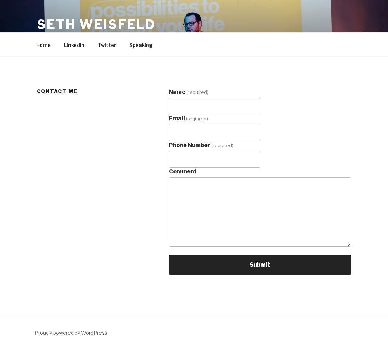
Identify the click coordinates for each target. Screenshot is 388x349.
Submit (260, 264)
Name (188, 92)
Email (188, 118)
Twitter (107, 45)
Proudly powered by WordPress (71, 333)
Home (43, 45)
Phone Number (201, 145)
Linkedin (74, 45)
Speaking (141, 45)
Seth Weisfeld (96, 24)
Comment (183, 171)
